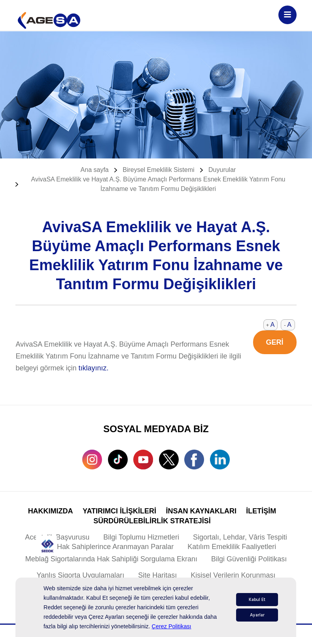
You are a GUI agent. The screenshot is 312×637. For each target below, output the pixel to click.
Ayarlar (257, 615)
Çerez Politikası (171, 626)
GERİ (275, 342)
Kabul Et (257, 599)
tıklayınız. (94, 368)
